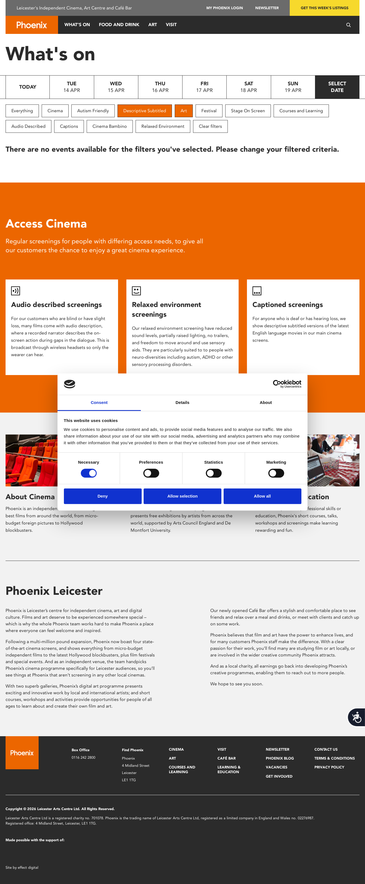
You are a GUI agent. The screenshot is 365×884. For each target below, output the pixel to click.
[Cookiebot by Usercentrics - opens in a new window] (277, 384)
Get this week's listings (324, 8)
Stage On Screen (248, 110)
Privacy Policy (329, 767)
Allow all (262, 496)
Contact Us (326, 749)
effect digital (28, 867)
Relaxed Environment (162, 126)
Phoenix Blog (280, 758)
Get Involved (279, 776)
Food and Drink (119, 24)
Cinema (55, 110)
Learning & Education (229, 769)
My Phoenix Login (224, 8)
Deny (103, 496)
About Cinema (30, 496)
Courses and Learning (301, 110)
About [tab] (266, 402)
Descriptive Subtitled (144, 110)
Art (152, 24)
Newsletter (267, 8)
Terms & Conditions (334, 758)
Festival (209, 110)
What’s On (77, 24)
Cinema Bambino (109, 126)
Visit (171, 24)
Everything (22, 110)
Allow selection (182, 496)
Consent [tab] (99, 402)
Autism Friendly (93, 110)
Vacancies (276, 767)
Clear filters (210, 126)
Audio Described (28, 126)
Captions (69, 126)
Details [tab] (182, 402)
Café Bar (227, 758)
